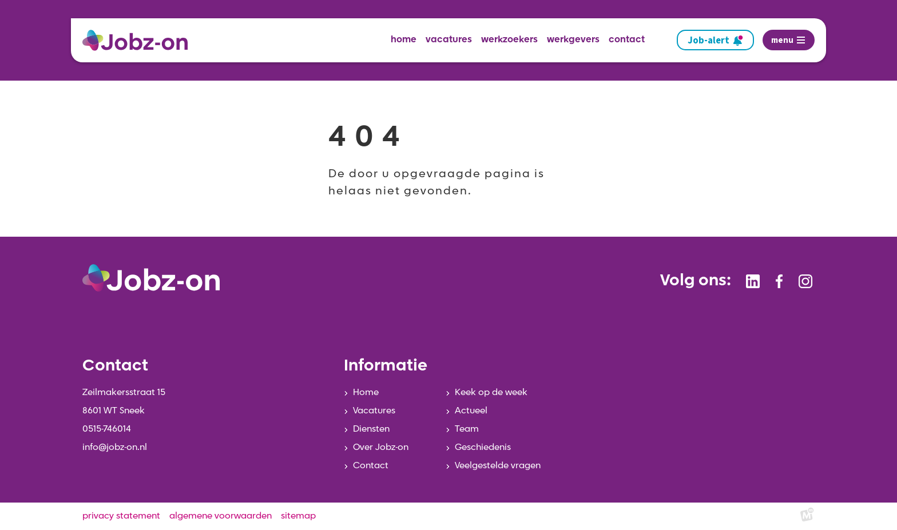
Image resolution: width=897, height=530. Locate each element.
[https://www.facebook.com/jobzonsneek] (779, 281)
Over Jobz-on (380, 447)
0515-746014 (106, 429)
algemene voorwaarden (220, 516)
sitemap (298, 516)
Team (467, 429)
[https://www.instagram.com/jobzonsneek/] (805, 281)
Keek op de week (491, 392)
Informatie (385, 366)
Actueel (471, 411)
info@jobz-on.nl (114, 447)
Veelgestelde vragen (498, 466)
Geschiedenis (483, 447)
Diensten (371, 429)
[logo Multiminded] (807, 516)
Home (366, 392)
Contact (370, 466)
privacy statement (121, 516)
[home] (139, 40)
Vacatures (374, 411)
